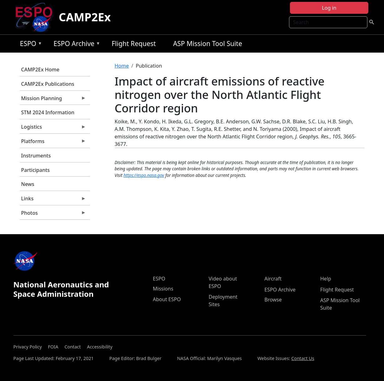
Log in (329, 7)
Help (325, 278)
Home (122, 65)
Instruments (36, 155)
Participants (35, 170)
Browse (273, 299)
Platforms (53, 143)
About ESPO (167, 299)
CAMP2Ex (85, 17)
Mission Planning (53, 100)
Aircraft (273, 278)
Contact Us (302, 358)
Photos (53, 214)
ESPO (29, 44)
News (27, 184)
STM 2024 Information (47, 112)
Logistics (53, 128)
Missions (163, 288)
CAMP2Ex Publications (47, 83)
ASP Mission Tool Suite (207, 43)
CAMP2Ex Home (40, 69)
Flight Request (134, 43)
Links (53, 200)
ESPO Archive (75, 44)
